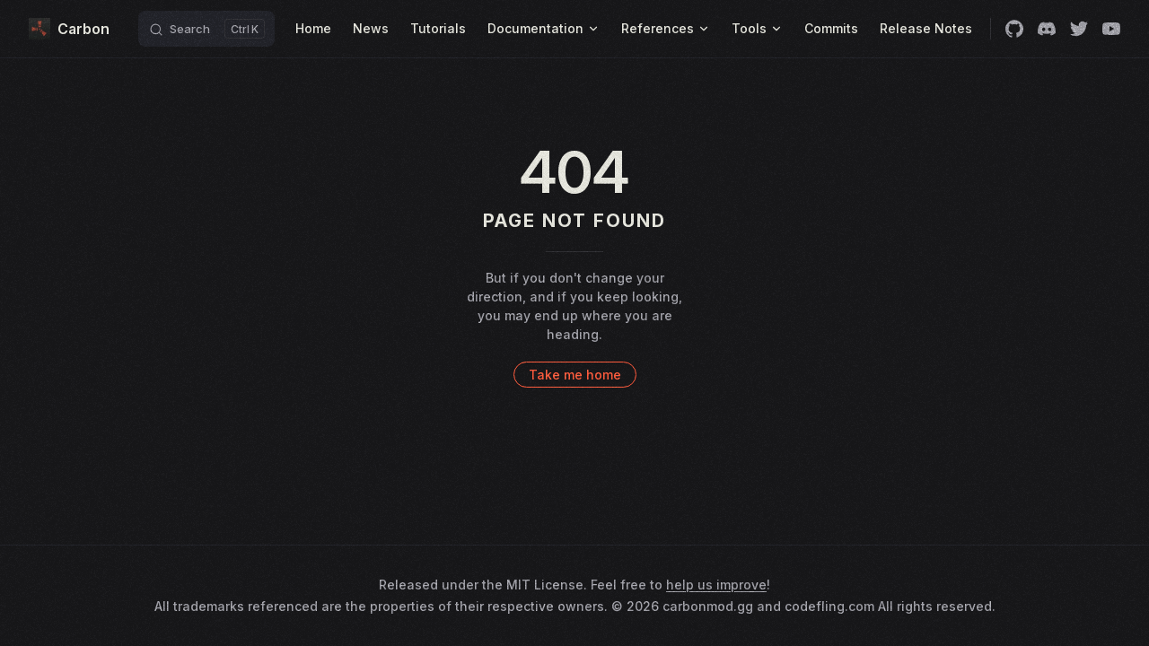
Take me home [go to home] (575, 374)
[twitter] (1079, 29)
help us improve (716, 584)
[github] (1014, 29)
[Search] (206, 29)
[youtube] (1111, 29)
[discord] (1047, 29)
